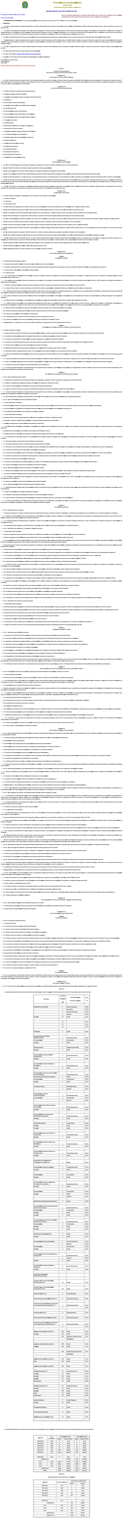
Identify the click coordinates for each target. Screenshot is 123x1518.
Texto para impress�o (7, 17)
